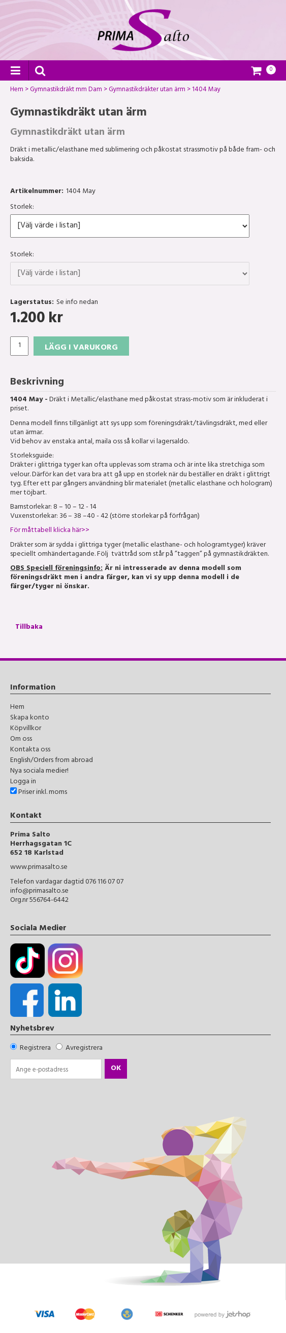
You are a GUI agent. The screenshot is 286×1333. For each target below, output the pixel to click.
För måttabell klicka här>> (49, 531)
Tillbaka (29, 627)
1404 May (206, 91)
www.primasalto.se (39, 867)
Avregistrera (84, 1048)
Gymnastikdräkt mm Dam (66, 91)
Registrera (35, 1048)
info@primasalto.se (39, 891)
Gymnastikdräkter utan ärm (147, 91)
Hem (16, 91)
